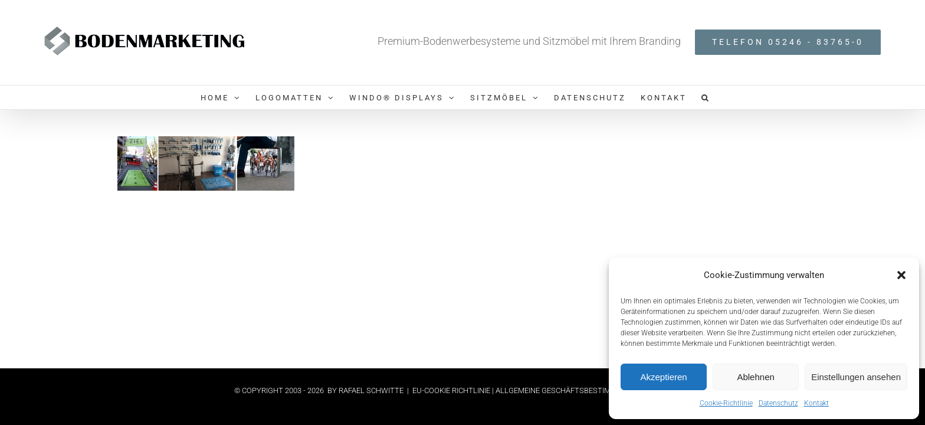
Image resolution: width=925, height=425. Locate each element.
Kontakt (816, 403)
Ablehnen (755, 377)
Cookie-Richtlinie (726, 403)
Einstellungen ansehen (856, 377)
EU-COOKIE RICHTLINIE (452, 390)
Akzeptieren (663, 377)
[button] (901, 275)
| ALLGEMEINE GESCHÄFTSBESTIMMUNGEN (567, 390)
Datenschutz (778, 403)
